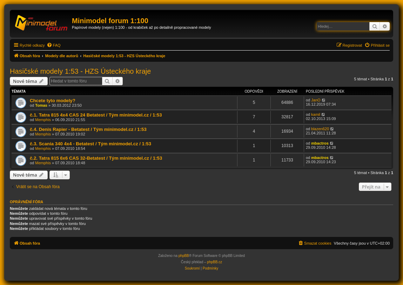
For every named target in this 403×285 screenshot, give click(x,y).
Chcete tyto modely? (52, 100)
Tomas (41, 105)
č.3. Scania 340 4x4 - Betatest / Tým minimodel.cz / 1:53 (90, 143)
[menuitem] (54, 45)
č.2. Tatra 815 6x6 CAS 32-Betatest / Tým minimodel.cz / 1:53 (96, 158)
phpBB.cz (214, 262)
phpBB (184, 256)
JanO (315, 100)
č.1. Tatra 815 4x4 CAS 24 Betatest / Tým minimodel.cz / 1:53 (96, 115)
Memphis (43, 120)
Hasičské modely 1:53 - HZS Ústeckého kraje (80, 71)
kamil (315, 114)
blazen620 (320, 129)
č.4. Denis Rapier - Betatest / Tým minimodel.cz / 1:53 (88, 129)
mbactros (320, 143)
